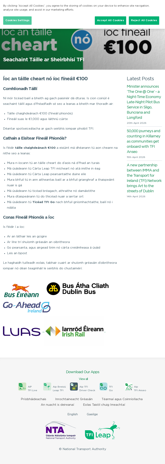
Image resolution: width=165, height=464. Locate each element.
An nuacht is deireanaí (57, 405)
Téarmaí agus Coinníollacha (122, 399)
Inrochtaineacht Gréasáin (74, 399)
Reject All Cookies (144, 20)
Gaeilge (92, 414)
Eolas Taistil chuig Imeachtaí (104, 405)
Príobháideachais (33, 399)
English (72, 414)
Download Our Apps (82, 376)
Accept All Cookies (110, 20)
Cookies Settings (17, 20)
